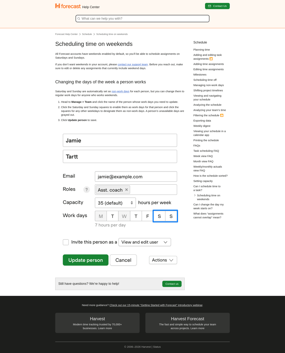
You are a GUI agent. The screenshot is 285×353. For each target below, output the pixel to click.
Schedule (87, 34)
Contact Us (217, 5)
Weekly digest (201, 125)
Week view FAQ (203, 156)
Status (157, 346)
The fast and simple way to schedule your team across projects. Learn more (187, 323)
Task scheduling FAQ (206, 150)
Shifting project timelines (208, 90)
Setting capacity (203, 181)
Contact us (171, 283)
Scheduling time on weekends (112, 34)
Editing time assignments (208, 69)
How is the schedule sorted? (210, 175)
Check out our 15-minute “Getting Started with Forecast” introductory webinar (155, 305)
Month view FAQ (203, 161)
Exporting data (202, 120)
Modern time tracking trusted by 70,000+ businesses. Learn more (97, 323)
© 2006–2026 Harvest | (138, 346)
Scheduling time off (204, 79)
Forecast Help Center (66, 34)
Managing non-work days (208, 85)
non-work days (120, 91)
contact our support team (133, 64)
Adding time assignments (208, 64)
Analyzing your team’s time (209, 110)
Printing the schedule (206, 140)
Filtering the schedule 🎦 (208, 115)
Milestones (199, 74)
